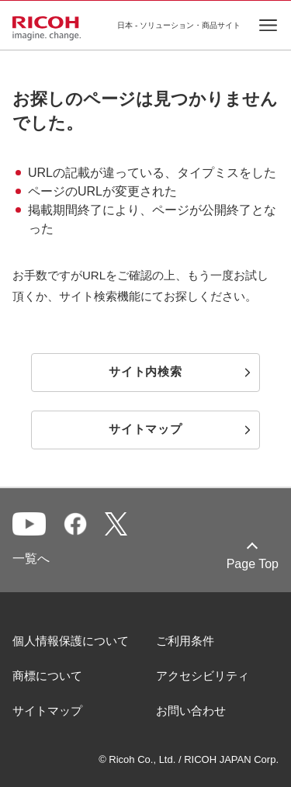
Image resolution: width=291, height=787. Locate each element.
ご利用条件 (185, 640)
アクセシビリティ (202, 675)
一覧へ (31, 558)
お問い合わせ (191, 710)
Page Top (253, 563)
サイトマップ (47, 710)
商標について (47, 675)
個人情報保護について (70, 640)
